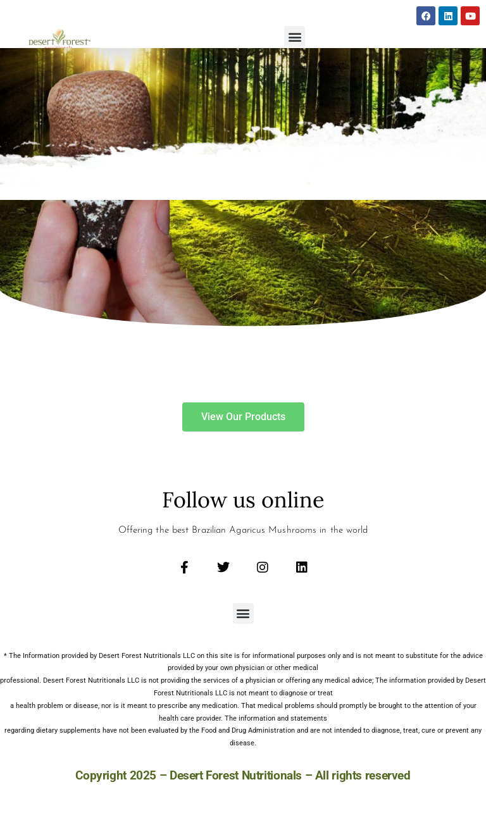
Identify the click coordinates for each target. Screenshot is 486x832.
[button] (294, 36)
